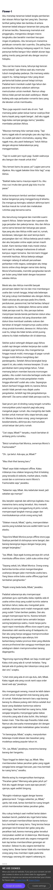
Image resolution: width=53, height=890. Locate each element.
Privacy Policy (34, 880)
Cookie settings (39, 886)
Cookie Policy (20, 880)
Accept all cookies (14, 886)
